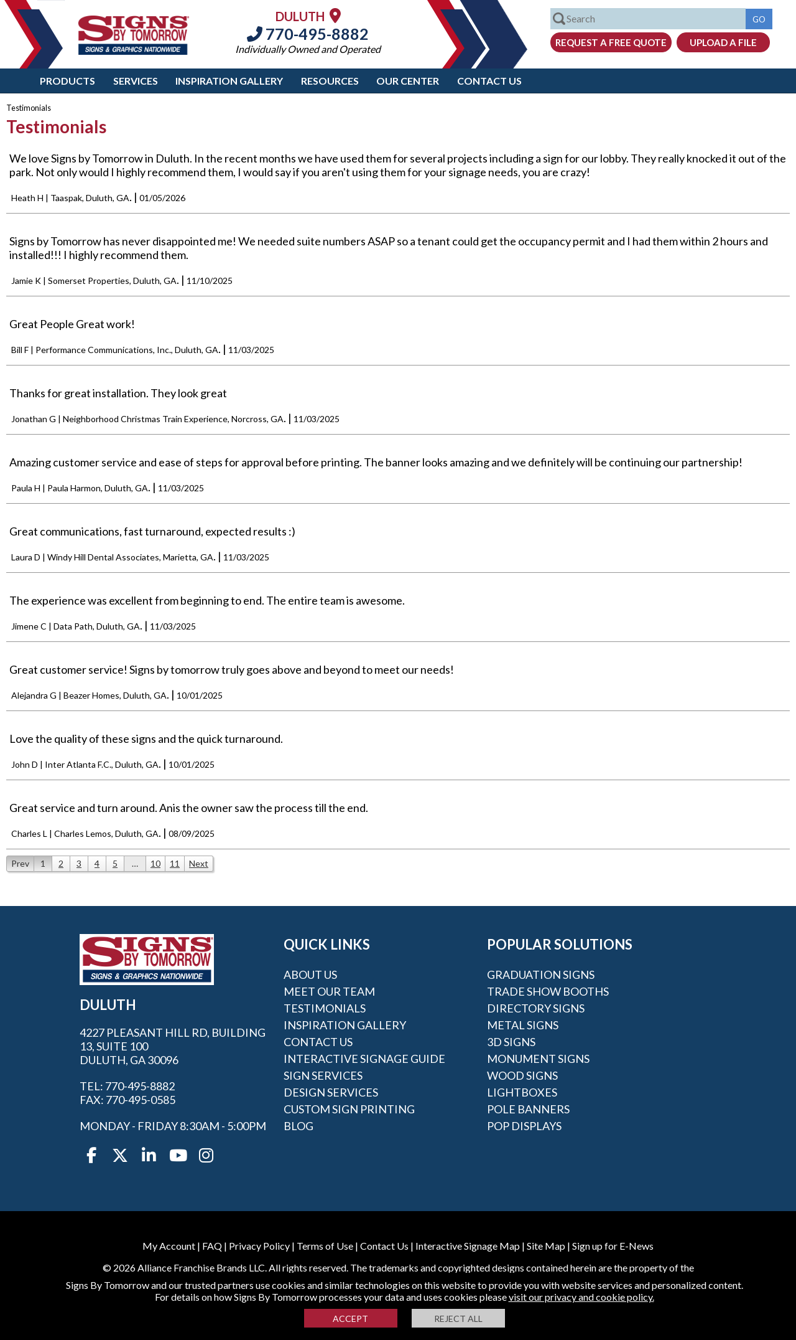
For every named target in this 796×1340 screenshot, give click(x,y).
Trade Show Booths (548, 991)
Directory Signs (536, 1008)
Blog (298, 1126)
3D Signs (511, 1042)
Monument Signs (538, 1058)
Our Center (407, 81)
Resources (330, 81)
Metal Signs (522, 1025)
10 (155, 863)
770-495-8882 (308, 33)
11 (175, 863)
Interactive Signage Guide (364, 1058)
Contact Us (489, 81)
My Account (168, 1246)
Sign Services (323, 1075)
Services (135, 81)
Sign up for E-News (613, 1246)
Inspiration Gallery (229, 81)
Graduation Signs (541, 974)
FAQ (212, 1246)
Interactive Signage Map (467, 1246)
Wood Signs (522, 1075)
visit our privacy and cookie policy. (581, 1297)
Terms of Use (325, 1246)
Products (67, 81)
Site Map (546, 1246)
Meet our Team (329, 991)
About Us (310, 974)
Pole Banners (528, 1109)
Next (198, 863)
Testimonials (325, 1008)
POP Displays (524, 1126)
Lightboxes (522, 1092)
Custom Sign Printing (349, 1109)
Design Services (331, 1092)
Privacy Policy (259, 1246)
